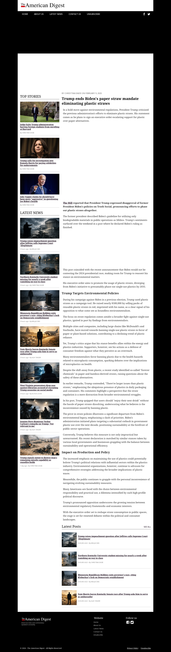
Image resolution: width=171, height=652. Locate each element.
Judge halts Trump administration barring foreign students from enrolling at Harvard (39, 127)
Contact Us (75, 14)
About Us (39, 14)
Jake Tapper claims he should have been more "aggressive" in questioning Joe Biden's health (39, 199)
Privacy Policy (132, 648)
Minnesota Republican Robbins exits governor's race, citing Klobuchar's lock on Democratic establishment (39, 315)
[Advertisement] (85, 35)
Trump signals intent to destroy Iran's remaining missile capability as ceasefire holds (38, 460)
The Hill (67, 203)
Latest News (56, 14)
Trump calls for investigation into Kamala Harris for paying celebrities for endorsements (38, 163)
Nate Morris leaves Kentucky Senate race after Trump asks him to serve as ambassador (38, 351)
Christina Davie (73, 93)
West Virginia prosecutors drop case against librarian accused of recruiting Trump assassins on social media (39, 387)
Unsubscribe (93, 14)
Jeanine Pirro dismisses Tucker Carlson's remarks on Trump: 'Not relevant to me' (37, 423)
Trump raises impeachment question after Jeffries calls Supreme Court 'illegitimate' (38, 243)
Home (25, 14)
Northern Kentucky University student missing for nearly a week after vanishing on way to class (39, 279)
